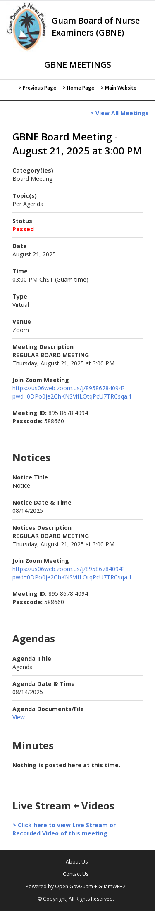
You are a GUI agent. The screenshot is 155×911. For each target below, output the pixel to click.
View (18, 717)
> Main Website (118, 87)
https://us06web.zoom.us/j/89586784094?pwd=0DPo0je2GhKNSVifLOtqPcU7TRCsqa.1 (72, 392)
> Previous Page (37, 87)
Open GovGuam (74, 886)
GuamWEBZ (112, 886)
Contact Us (75, 874)
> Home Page (78, 87)
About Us (77, 861)
